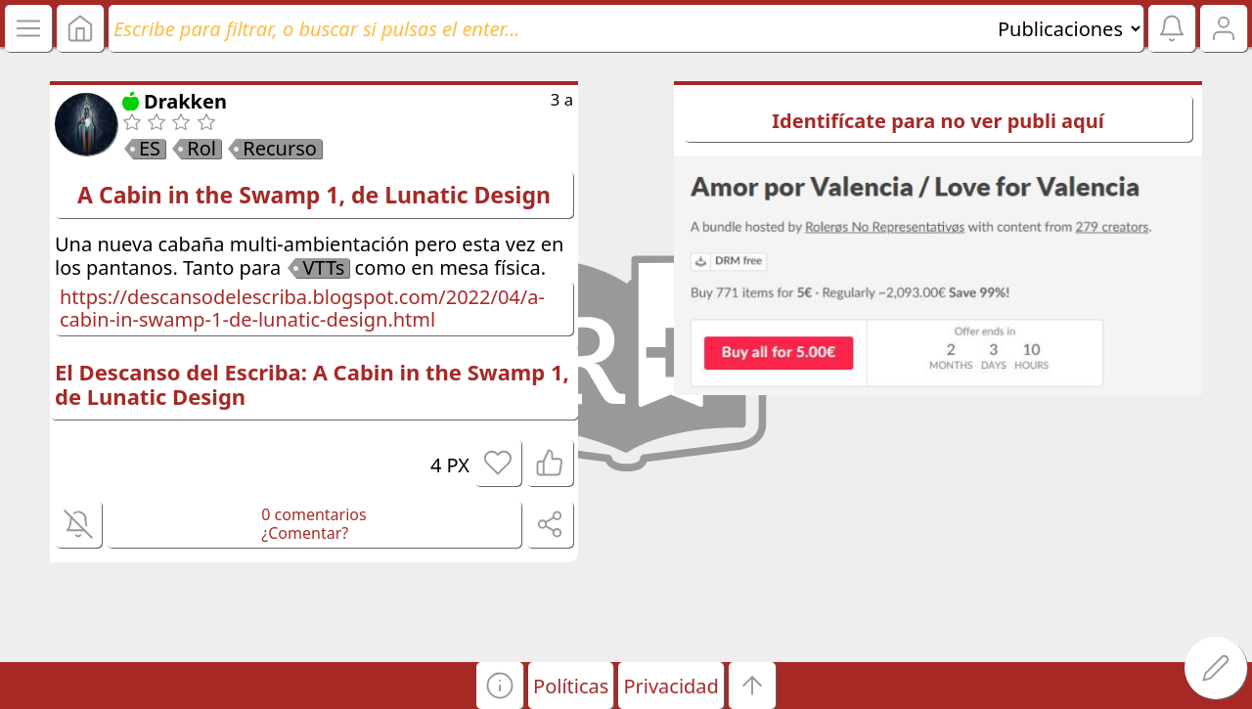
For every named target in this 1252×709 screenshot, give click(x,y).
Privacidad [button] (670, 686)
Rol (201, 148)
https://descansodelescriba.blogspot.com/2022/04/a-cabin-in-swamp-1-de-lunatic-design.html (302, 308)
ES (149, 148)
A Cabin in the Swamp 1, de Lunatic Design (314, 194)
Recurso (280, 148)
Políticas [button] (570, 686)
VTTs (323, 268)
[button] (499, 685)
